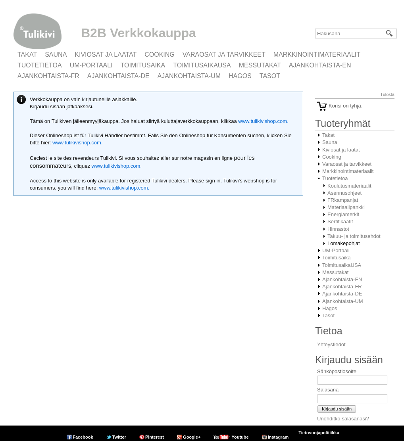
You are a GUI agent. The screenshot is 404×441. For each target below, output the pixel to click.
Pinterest (154, 437)
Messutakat (260, 65)
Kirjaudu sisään (337, 408)
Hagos (240, 76)
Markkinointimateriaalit (316, 54)
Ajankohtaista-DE (118, 76)
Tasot (270, 76)
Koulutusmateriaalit (349, 186)
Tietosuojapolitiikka (318, 432)
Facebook (83, 437)
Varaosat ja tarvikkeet (224, 54)
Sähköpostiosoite (336, 371)
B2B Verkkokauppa (138, 33)
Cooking (159, 54)
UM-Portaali (91, 65)
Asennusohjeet (344, 193)
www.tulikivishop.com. (263, 121)
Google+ (191, 437)
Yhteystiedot (331, 344)
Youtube (239, 437)
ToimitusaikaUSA (202, 65)
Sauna (56, 54)
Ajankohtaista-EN (320, 65)
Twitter (119, 437)
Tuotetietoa (39, 65)
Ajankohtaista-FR (48, 76)
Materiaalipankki (346, 207)
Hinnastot (338, 229)
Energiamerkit (343, 214)
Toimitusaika (143, 65)
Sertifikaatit (340, 221)
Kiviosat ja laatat (106, 54)
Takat (27, 54)
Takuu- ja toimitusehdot (354, 236)
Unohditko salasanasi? (343, 419)
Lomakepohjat (343, 243)
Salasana (328, 390)
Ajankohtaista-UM (189, 76)
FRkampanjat (342, 200)
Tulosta (387, 94)
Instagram (278, 437)
